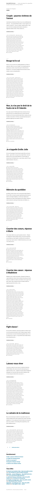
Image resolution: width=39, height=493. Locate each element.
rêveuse (20, 400)
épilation (20, 130)
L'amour (18, 35)
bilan (16, 128)
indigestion (16, 301)
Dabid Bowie (20, 38)
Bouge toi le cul (13, 61)
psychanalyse (21, 308)
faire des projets (13, 85)
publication (12, 215)
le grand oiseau (20, 175)
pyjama (11, 46)
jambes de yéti (17, 302)
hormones (7, 301)
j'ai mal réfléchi (20, 212)
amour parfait (15, 36)
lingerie (7, 134)
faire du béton (17, 388)
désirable (11, 296)
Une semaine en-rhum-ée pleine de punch (18, 472)
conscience (13, 432)
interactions (13, 302)
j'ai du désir (14, 253)
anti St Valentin (11, 127)
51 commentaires (9, 442)
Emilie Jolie (12, 172)
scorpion (15, 440)
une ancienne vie (10, 96)
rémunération (17, 92)
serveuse (21, 401)
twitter (15, 50)
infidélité (19, 301)
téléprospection (13, 402)
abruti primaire (9, 291)
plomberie (7, 397)
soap (11, 218)
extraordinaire (8, 85)
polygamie (17, 308)
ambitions (11, 78)
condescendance (12, 129)
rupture (15, 439)
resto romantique (8, 136)
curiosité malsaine (14, 82)
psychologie (8, 309)
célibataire (7, 129)
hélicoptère (17, 348)
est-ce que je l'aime (12, 252)
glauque (15, 173)
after (9, 36)
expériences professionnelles (10, 388)
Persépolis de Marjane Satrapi (13, 461)
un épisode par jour (12, 219)
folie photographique (12, 212)
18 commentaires (9, 181)
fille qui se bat (13, 347)
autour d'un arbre (20, 207)
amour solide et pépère (18, 250)
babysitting (11, 382)
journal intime (11, 213)
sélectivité (21, 312)
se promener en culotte (12, 137)
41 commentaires (9, 404)
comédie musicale (9, 38)
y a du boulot (14, 403)
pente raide (15, 395)
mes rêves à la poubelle (15, 393)
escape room (12, 84)
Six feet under (8, 402)
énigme (13, 297)
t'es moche (16, 138)
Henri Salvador (18, 173)
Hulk (20, 348)
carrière (18, 81)
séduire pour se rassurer (16, 312)
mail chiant (17, 134)
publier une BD (21, 91)
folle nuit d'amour (14, 434)
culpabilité (18, 433)
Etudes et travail (9, 381)
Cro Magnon (8, 295)
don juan (11, 297)
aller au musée (14, 291)
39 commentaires (9, 318)
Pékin (7, 308)
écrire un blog (21, 83)
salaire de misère (8, 401)
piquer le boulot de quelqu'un (17, 396)
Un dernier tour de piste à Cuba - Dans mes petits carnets (19, 471)
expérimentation (11, 211)
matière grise (14, 305)
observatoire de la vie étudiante (13, 394)
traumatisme (13, 354)
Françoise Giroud (8, 389)
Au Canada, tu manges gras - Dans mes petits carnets (18, 479)
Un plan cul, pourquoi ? (11, 460)
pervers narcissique (18, 45)
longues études (10, 393)
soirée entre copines (11, 259)
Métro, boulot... (14, 381)
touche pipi (13, 441)
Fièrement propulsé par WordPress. (18, 489)
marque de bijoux (14, 89)
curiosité (10, 82)
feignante (20, 388)
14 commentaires (9, 355)
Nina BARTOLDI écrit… (11, 3)
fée (18, 172)
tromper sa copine (17, 316)
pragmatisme (17, 397)
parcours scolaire (10, 395)
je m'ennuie (17, 253)
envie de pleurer (19, 387)
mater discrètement (9, 305)
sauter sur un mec (11, 440)
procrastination (16, 91)
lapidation (19, 435)
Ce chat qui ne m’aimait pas (19, 478)
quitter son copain (16, 257)
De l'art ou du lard (15, 167)
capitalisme (15, 81)
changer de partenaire (16, 37)
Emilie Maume (15, 387)
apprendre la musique (17, 78)
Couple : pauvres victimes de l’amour (14, 456)
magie (10, 89)
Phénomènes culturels (16, 126)
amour (11, 36)
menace (16, 44)
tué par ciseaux (17, 354)
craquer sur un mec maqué (12, 433)
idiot (10, 301)
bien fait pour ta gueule (12, 128)
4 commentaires (9, 220)
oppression (8, 45)
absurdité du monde (10, 168)
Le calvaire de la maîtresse (18, 413)
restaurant (13, 310)
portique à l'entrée (18, 351)
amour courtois (10, 169)
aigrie (8, 127)
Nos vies (19, 77)
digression (7, 297)
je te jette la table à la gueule (17, 349)
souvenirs (13, 218)
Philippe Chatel (20, 176)
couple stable (22, 294)
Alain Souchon (15, 168)
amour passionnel (12, 250)
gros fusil (14, 348)
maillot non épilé (21, 304)
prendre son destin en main (10, 91)
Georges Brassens (10, 173)
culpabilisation (8, 130)
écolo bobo (16, 83)
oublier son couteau (16, 350)
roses (17, 136)
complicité (12, 251)
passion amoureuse (13, 45)
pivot (7, 214)
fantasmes (18, 211)
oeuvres (22, 213)
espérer (16, 297)
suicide (13, 138)
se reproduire (11, 312)
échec (16, 39)
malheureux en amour (11, 44)
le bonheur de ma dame (14, 175)
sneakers (17, 137)
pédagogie (20, 350)
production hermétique (16, 214)
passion (10, 256)
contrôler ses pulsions (12, 294)
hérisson (22, 173)
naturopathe (20, 89)
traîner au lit (20, 138)
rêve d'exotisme (17, 310)
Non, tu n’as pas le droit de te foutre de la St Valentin (19, 106)
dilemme (7, 252)
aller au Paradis (20, 168)
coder (22, 37)
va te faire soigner (19, 50)
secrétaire (18, 401)
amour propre (15, 169)
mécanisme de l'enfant (19, 305)
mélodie (11, 176)
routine (19, 136)
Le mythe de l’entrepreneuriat (13, 458)
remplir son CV (16, 400)
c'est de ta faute (20, 128)
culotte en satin (17, 129)
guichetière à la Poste (20, 389)
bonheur (12, 81)
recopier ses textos (16, 215)
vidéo (14, 96)
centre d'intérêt (10, 37)
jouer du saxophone (19, 303)
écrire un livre (8, 84)
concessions (14, 38)
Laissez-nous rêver (14, 363)
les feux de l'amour (18, 43)
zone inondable (18, 403)
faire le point (10, 253)
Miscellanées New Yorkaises (15, 481)
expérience (20, 84)
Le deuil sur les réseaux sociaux (13, 463)
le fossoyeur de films (18, 88)
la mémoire (13, 88)
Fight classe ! (12, 327)
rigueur (21, 215)
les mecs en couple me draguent (13, 304)
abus (8, 36)
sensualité (18, 440)
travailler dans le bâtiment (19, 402)
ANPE (8, 382)
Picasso (9, 308)
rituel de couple (14, 136)
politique (14, 351)
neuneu (20, 44)
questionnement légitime (10, 257)
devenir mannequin (14, 386)
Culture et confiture (10, 126)
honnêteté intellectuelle (9, 174)
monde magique (15, 176)
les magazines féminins (16, 133)
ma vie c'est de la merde (12, 134)
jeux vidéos (13, 43)
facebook (15, 211)
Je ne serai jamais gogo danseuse (16, 475)
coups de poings (19, 344)
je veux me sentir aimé (13, 303)
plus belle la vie (10, 214)
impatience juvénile (16, 174)
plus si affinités (13, 308)
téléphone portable (18, 218)
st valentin (10, 138)
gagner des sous (14, 389)
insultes (22, 348)
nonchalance (11, 350)
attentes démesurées (17, 127)
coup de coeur (17, 294)
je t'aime (12, 435)
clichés (7, 294)
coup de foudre (16, 251)
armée (8, 344)
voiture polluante (17, 96)
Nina (8, 35)
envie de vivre (16, 172)
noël (7, 135)
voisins (17, 219)
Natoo (18, 89)
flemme (21, 85)
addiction (8, 78)
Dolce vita (11, 387)
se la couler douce (14, 401)
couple (17, 38)
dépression (12, 130)
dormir (14, 39)
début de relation (12, 295)
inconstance (13, 301)
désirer (14, 296)
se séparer (21, 258)
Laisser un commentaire (10, 97)
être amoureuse (17, 252)
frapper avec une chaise (18, 347)
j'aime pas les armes (9, 349)
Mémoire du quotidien (16, 189)
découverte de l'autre (18, 295)
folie (19, 298)
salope (7, 440)
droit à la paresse (10, 83)
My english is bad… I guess (19, 484)
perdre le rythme (19, 395)
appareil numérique (10, 207)
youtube (22, 96)
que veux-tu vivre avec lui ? (15, 256)
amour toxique (19, 36)
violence (10, 51)
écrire (18, 39)
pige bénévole (11, 396)
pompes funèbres (12, 397)
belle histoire (19, 169)
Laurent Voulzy (8, 175)
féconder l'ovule (16, 298)
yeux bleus (9, 180)
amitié (7, 169)
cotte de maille (14, 344)
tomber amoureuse (9, 441)
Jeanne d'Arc (16, 435)
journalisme (20, 390)
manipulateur (21, 134)
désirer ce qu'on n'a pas (18, 296)
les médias (21, 133)
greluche (18, 434)
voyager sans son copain (15, 51)
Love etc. (20, 35)
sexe (7, 259)
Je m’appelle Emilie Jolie (17, 149)
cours (22, 344)
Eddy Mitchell (8, 172)
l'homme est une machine (16, 213)
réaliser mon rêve (11, 400)
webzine (10, 403)
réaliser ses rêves (11, 92)
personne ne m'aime (13, 135)
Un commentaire (9, 52)
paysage (10, 90)
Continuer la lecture (10, 31)
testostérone (13, 316)
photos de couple (14, 90)
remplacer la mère (9, 310)
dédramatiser (20, 251)
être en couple (17, 84)
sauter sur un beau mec (14, 311)
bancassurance (8, 81)
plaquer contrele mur (9, 351)
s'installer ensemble (19, 439)
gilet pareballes (10, 348)
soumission (12, 50)
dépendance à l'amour (9, 39)
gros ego (16, 212)
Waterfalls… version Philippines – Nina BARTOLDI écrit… (19, 474)
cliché (20, 37)
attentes (16, 207)
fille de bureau (18, 85)
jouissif (7, 213)
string (21, 440)
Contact (25, 489)
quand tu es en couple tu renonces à (17, 46)
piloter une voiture (19, 90)
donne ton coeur (16, 130)
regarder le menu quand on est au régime (16, 309)
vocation (7, 403)
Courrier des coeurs (10, 249)
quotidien (7, 92)
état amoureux (11, 298)
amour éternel (18, 291)
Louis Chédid (8, 176)
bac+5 (14, 382)
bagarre (10, 344)
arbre (14, 207)
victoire (7, 51)
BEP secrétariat (17, 382)
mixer (18, 44)
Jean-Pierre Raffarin (15, 390)
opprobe (9, 135)
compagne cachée (9, 432)
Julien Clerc (21, 174)
